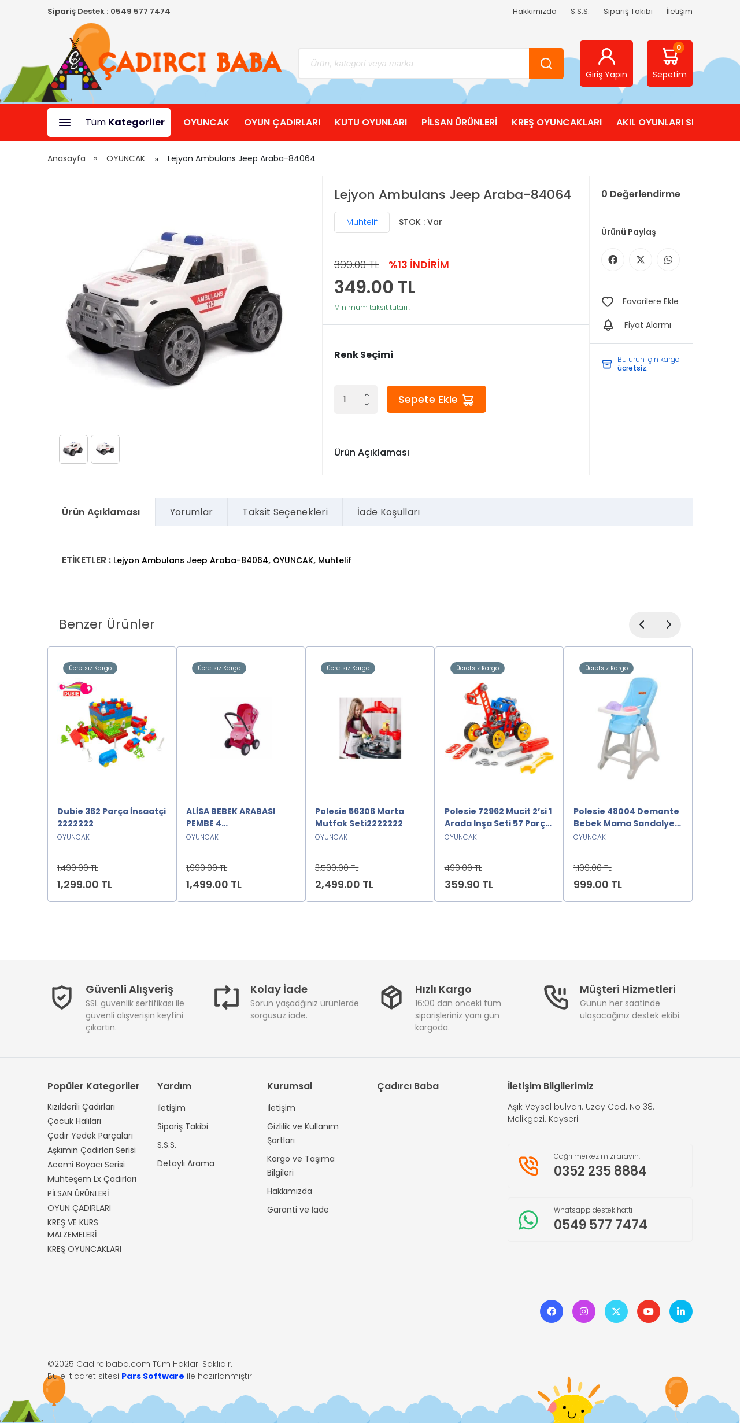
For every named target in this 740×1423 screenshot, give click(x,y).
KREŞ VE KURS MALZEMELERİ (72, 1228)
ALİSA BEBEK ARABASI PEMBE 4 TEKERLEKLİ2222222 (230, 817)
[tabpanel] (370, 553)
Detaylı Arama (185, 1163)
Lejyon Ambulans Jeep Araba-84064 (190, 560)
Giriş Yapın (606, 63)
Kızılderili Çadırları (81, 1106)
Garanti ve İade (298, 1209)
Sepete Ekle (436, 399)
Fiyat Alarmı (647, 325)
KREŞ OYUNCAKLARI (557, 122)
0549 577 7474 (140, 11)
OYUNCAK (206, 122)
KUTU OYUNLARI (371, 122)
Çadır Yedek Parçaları (90, 1135)
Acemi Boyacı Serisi (86, 1164)
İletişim (680, 11)
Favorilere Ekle (651, 301)
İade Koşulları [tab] (388, 512)
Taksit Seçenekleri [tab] (285, 512)
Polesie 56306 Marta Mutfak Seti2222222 (359, 817)
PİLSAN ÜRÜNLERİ (459, 122)
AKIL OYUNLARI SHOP (663, 122)
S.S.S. (580, 11)
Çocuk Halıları (74, 1121)
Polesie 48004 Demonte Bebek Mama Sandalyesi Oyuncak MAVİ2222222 (628, 817)
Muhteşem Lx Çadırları (91, 1179)
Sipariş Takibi (628, 11)
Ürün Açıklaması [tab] (101, 512)
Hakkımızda (535, 11)
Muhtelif (362, 222)
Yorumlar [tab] (191, 512)
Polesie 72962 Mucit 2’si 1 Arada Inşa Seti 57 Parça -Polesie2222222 (498, 817)
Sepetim (670, 61)
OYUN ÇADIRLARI (282, 122)
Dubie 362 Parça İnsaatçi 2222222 (111, 817)
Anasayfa (66, 158)
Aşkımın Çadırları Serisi (91, 1150)
